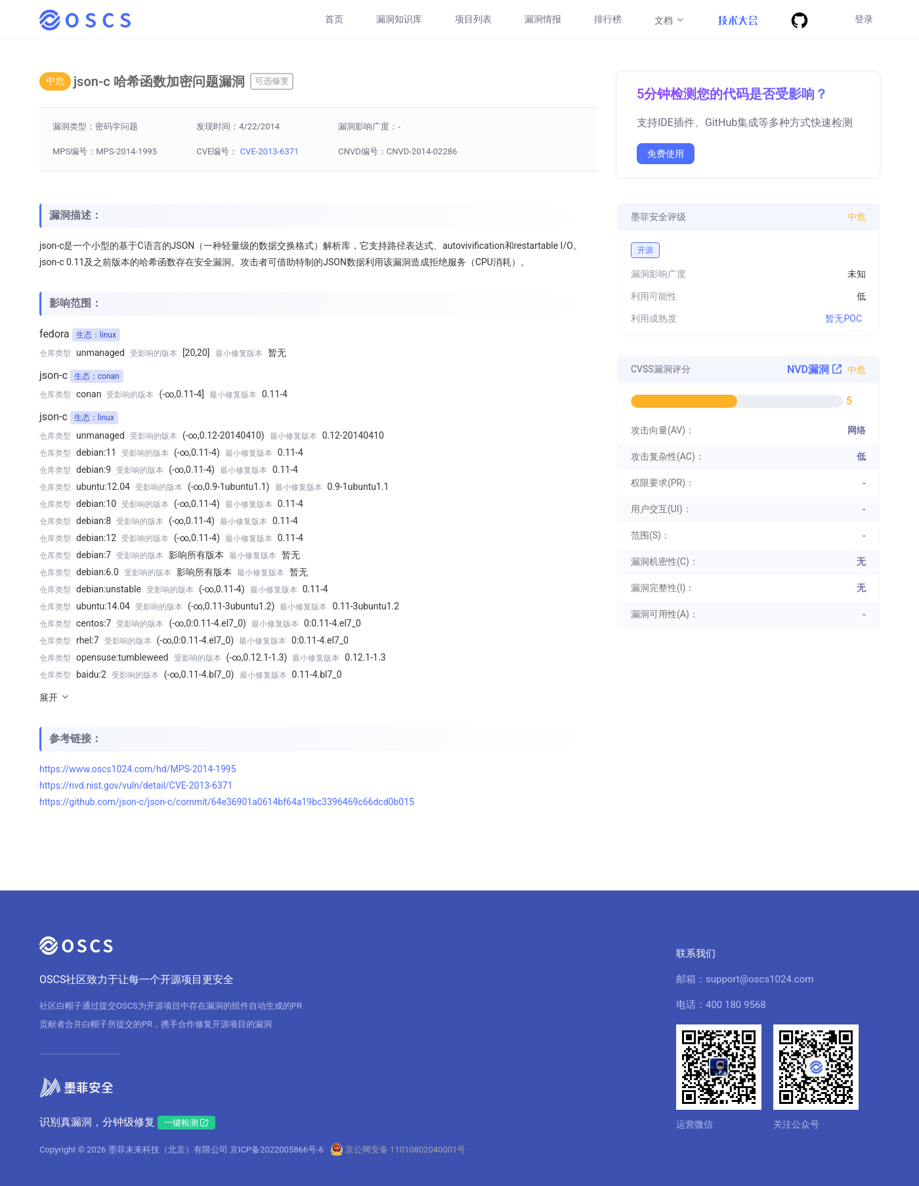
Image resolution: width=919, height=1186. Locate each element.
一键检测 (186, 1123)
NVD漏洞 (814, 369)
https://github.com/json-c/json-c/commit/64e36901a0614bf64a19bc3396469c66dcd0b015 (226, 802)
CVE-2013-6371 (269, 151)
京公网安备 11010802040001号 (405, 1149)
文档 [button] (669, 19)
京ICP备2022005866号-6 (277, 1149)
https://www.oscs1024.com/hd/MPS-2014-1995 (137, 769)
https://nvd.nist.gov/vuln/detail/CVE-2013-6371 (136, 785)
